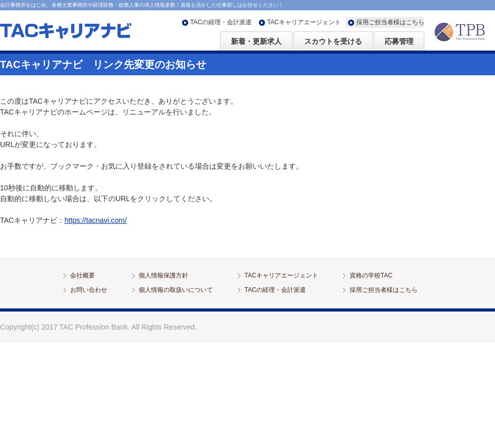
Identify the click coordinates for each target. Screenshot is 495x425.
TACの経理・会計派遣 (221, 22)
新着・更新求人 (256, 41)
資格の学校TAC (371, 275)
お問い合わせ (88, 289)
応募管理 (399, 41)
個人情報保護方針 (163, 275)
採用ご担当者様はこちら (390, 22)
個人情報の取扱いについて (176, 289)
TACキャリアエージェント (304, 22)
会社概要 (82, 275)
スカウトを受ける (333, 41)
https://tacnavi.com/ (95, 220)
